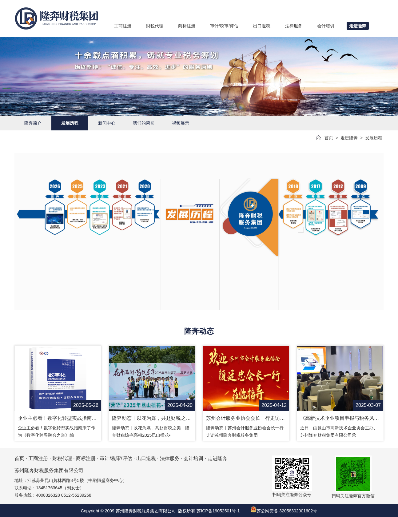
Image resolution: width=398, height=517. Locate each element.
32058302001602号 (298, 510)
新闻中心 (106, 123)
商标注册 (86, 458)
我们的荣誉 (143, 123)
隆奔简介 (33, 123)
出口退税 (146, 458)
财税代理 (62, 458)
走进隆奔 (349, 137)
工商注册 (38, 458)
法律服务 (170, 458)
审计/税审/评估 (116, 458)
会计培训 (193, 458)
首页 (328, 137)
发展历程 (69, 123)
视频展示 (180, 123)
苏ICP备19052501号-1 (218, 510)
